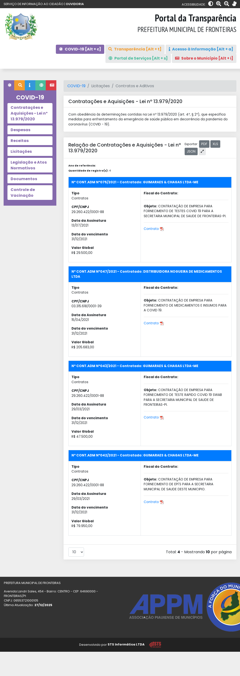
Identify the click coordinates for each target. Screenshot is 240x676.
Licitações (21, 151)
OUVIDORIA (75, 4)
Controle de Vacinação (23, 192)
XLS (215, 143)
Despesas (20, 130)
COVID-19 (76, 86)
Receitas (20, 140)
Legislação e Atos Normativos (29, 165)
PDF (204, 143)
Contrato (154, 229)
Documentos (24, 179)
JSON (191, 151)
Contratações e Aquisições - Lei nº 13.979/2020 (29, 113)
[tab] (9, 85)
